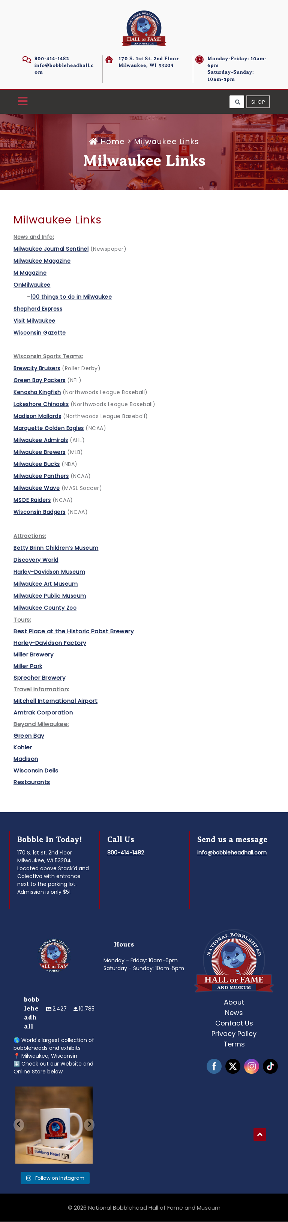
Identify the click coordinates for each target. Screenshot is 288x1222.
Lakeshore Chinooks (41, 404)
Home (108, 142)
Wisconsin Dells (36, 771)
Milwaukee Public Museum (50, 596)
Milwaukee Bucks (37, 464)
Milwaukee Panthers (41, 476)
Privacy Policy (234, 1034)
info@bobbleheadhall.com (232, 853)
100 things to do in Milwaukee (71, 297)
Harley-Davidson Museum (49, 572)
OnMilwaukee (32, 285)
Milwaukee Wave (37, 488)
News (234, 1013)
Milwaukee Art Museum (46, 584)
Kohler (23, 748)
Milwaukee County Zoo (45, 608)
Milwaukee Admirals (41, 440)
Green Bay (29, 736)
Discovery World (36, 560)
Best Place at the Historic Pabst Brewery (74, 632)
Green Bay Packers (40, 380)
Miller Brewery (33, 655)
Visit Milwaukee (35, 321)
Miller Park (28, 666)
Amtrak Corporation (43, 713)
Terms (234, 1044)
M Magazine (30, 273)
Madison (26, 759)
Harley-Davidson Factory (50, 643)
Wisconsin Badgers (40, 512)
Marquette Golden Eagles (49, 428)
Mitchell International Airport (56, 701)
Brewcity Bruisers (37, 368)
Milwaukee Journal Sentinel (51, 249)
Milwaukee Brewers (40, 452)
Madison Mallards (37, 416)
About (234, 1002)
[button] (22, 102)
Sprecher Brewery (39, 678)
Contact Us (234, 1023)
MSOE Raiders (32, 500)
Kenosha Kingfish (37, 392)
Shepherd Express (38, 309)
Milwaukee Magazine (42, 261)
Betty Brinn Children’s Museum (56, 548)
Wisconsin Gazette (40, 333)
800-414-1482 (51, 58)
